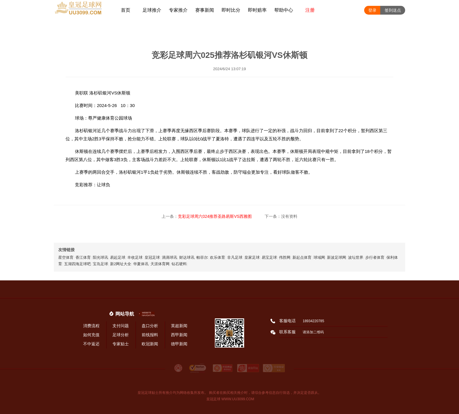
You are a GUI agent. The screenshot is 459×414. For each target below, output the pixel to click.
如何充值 (91, 334)
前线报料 (150, 334)
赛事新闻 (204, 10)
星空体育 (65, 257)
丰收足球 (135, 257)
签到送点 (393, 10)
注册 (310, 10)
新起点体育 (301, 257)
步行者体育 (374, 257)
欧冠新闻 (150, 343)
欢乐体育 (217, 257)
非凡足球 (234, 257)
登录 (372, 10)
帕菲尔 (202, 257)
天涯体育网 (159, 264)
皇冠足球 (152, 257)
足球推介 (152, 10)
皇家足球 (252, 257)
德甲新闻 (179, 343)
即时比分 (231, 10)
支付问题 (120, 325)
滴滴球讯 (169, 257)
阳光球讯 (100, 257)
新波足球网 (336, 257)
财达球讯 (186, 257)
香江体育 (83, 257)
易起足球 (117, 257)
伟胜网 (284, 257)
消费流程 (91, 325)
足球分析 (120, 334)
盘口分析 (150, 325)
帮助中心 (283, 10)
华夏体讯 (140, 264)
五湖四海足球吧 (77, 264)
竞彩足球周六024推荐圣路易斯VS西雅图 (215, 216)
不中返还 (91, 343)
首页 (125, 10)
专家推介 (178, 10)
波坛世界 (355, 257)
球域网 (319, 257)
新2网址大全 (120, 264)
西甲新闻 (179, 334)
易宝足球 (269, 257)
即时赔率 (257, 10)
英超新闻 (179, 325)
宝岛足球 (100, 264)
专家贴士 (120, 343)
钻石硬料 (179, 264)
